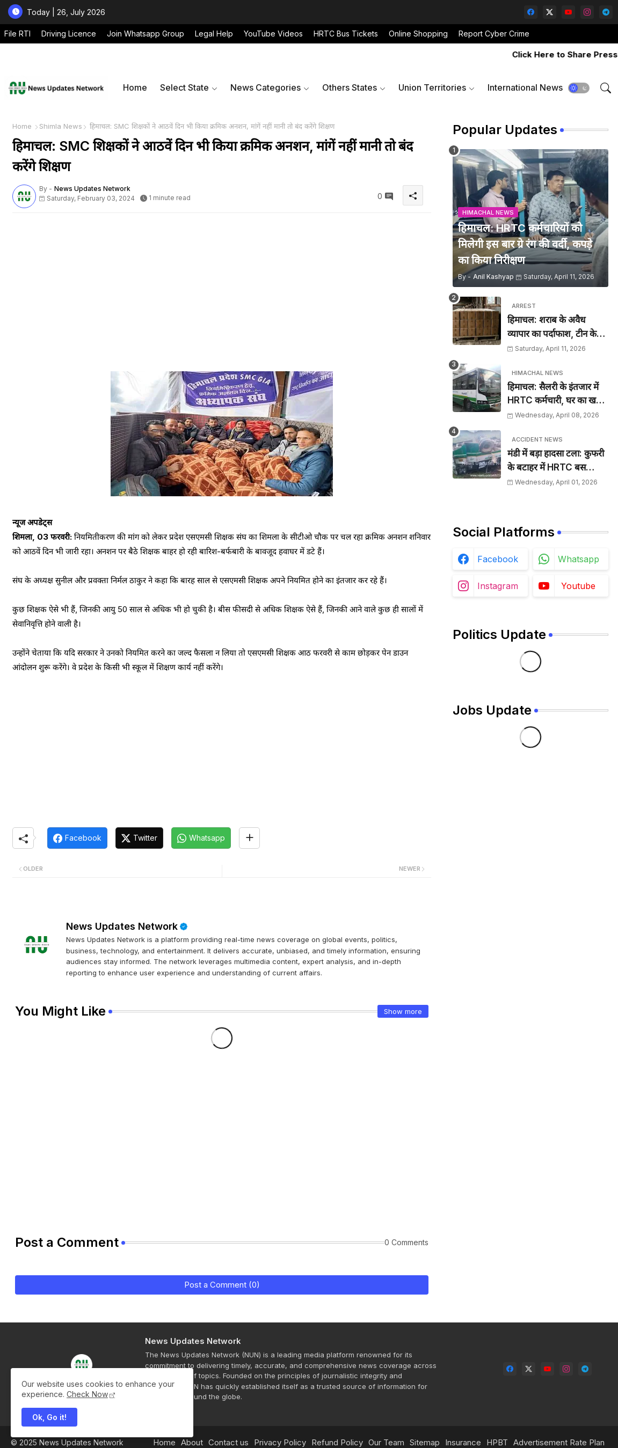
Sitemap (425, 1442)
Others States (349, 87)
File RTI (17, 33)
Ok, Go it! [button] (49, 1417)
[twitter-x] (549, 12)
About (192, 1442)
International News (525, 87)
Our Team (386, 1442)
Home (135, 87)
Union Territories (432, 87)
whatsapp (578, 559)
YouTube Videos (273, 33)
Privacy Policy (280, 1442)
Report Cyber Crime (494, 33)
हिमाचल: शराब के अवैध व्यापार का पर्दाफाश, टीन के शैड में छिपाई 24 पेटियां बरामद (557, 327)
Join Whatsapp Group (145, 33)
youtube (578, 585)
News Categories (265, 87)
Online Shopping (418, 33)
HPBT (497, 1442)
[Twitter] (139, 838)
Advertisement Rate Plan (559, 1442)
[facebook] (530, 12)
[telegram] (606, 12)
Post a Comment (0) (222, 1285)
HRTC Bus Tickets (346, 33)
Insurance (463, 1442)
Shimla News (60, 126)
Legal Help (214, 33)
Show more (403, 1011)
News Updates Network (122, 926)
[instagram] (587, 12)
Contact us (228, 1442)
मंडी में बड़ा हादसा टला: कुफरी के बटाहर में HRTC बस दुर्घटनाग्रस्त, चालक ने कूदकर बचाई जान (555, 461)
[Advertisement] (221, 296)
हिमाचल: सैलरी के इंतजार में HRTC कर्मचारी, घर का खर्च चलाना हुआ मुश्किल (554, 394)
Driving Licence (68, 33)
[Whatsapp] (201, 838)
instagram (497, 585)
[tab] (135, 88)
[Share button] (249, 838)
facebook (497, 559)
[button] (579, 88)
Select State (184, 87)
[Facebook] (77, 838)
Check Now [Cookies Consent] (87, 1394)
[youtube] (568, 12)
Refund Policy (337, 1442)
